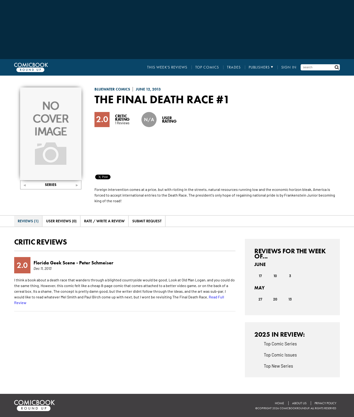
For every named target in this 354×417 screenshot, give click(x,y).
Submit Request (147, 221)
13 (290, 299)
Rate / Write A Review (104, 221)
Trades (234, 67)
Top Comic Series (280, 343)
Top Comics (207, 67)
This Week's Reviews (167, 67)
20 (275, 299)
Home (279, 403)
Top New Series (278, 366)
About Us (299, 403)
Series (50, 184)
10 (275, 276)
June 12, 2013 (148, 89)
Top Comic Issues (280, 354)
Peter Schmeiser (96, 263)
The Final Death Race (154, 99)
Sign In (288, 67)
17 (260, 276)
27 (260, 299)
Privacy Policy (325, 403)
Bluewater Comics (112, 89)
